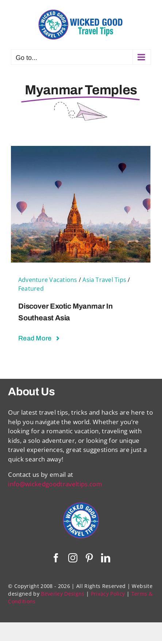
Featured (31, 288)
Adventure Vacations (47, 280)
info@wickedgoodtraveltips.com (55, 484)
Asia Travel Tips (104, 280)
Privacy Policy (108, 593)
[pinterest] (89, 557)
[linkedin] (105, 557)
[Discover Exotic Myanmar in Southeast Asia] (81, 150)
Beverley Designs (62, 593)
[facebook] (56, 557)
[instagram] (72, 557)
